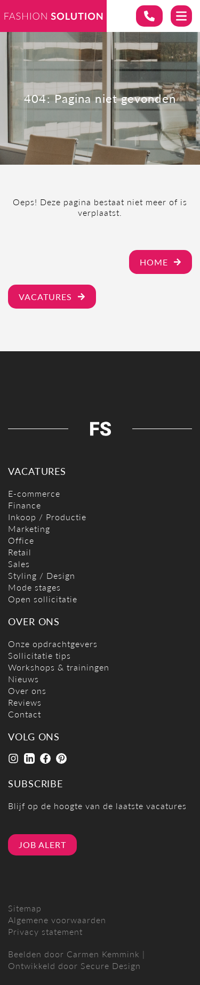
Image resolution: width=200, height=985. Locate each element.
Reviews (25, 702)
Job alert (42, 844)
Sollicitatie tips (39, 655)
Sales (19, 564)
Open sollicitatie (42, 599)
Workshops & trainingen (58, 667)
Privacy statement (45, 931)
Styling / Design (41, 575)
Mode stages (34, 587)
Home (160, 262)
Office (21, 540)
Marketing (29, 528)
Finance (24, 505)
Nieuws (23, 679)
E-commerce (34, 493)
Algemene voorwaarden (57, 920)
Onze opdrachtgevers (53, 644)
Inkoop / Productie (47, 517)
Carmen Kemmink (103, 954)
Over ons (27, 690)
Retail (19, 552)
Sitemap (25, 908)
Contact (24, 714)
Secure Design (111, 965)
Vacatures (52, 297)
